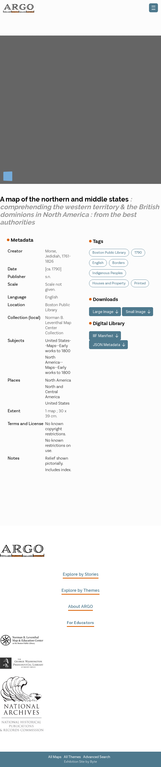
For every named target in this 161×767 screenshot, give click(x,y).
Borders (118, 263)
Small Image (135, 311)
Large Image (103, 311)
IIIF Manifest (103, 336)
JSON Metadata (106, 344)
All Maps (54, 757)
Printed (140, 283)
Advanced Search (96, 757)
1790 (138, 252)
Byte (93, 762)
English (98, 263)
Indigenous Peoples (107, 273)
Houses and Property (109, 283)
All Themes (72, 757)
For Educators (80, 622)
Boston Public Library (109, 252)
